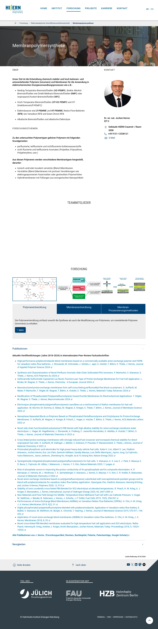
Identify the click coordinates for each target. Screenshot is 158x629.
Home (43, 8)
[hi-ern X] (132, 565)
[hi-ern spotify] (143, 565)
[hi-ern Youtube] (128, 565)
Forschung (74, 8)
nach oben (78, 565)
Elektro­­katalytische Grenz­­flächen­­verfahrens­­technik (50, 23)
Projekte (91, 8)
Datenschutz (132, 617)
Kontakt (122, 8)
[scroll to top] (149, 620)
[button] (79, 348)
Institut (57, 8)
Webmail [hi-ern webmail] (101, 617)
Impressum (118, 617)
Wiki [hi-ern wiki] (109, 617)
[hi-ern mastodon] (139, 565)
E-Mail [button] (112, 137)
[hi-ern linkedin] (135, 565)
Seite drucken (22, 565)
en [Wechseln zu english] (152, 9)
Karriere (106, 8)
